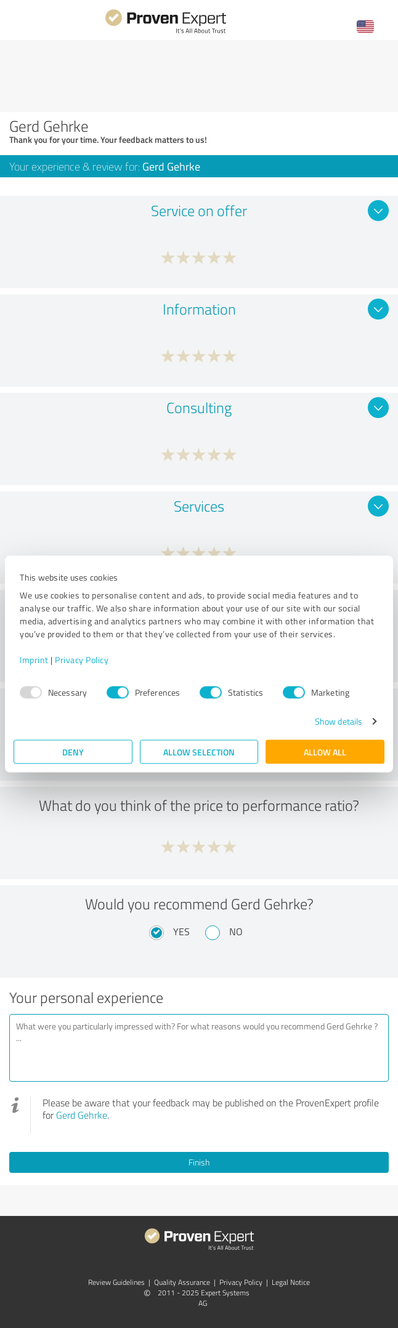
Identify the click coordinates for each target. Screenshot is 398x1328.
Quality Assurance (182, 1282)
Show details (338, 721)
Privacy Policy (81, 660)
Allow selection (199, 752)
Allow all (325, 752)
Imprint (34, 660)
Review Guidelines (116, 1282)
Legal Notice (291, 1282)
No (236, 931)
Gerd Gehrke (81, 1115)
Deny (73, 752)
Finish (199, 1162)
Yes (181, 931)
